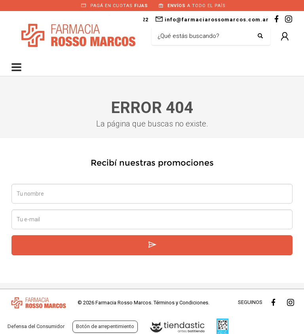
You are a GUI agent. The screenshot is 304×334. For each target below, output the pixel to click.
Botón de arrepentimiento (105, 326)
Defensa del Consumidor (36, 326)
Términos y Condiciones (181, 303)
